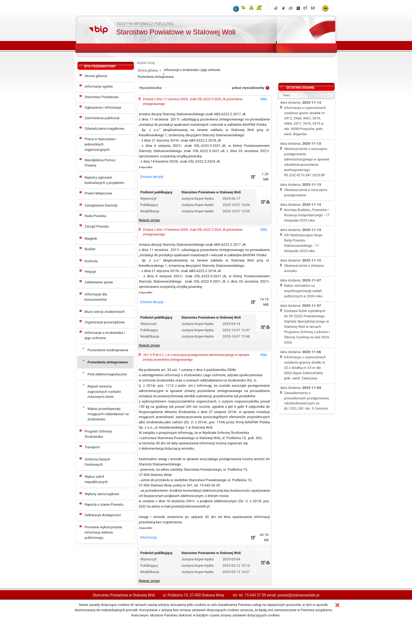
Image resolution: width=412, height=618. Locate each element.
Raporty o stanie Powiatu (104, 504)
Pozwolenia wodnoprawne (107, 350)
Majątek (91, 238)
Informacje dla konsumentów (96, 297)
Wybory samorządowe (102, 494)
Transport (92, 447)
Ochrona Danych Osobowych (97, 461)
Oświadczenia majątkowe (104, 128)
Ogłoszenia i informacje (103, 107)
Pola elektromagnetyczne (107, 374)
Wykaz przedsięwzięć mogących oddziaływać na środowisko (108, 414)
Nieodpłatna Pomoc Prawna (100, 162)
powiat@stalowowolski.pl (298, 595)
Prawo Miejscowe (98, 193)
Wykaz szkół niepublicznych (96, 479)
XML (263, 99)
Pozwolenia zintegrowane (107, 362)
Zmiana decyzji (151, 177)
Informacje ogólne (99, 86)
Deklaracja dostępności (103, 515)
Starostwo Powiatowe (102, 97)
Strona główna (96, 76)
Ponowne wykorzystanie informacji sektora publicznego (103, 532)
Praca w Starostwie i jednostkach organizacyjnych (100, 144)
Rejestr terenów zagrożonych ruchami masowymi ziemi (104, 391)
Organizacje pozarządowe (105, 322)
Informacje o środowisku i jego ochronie (105, 335)
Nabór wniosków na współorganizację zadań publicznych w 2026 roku (303, 291)
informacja (148, 537)
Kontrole (91, 261)
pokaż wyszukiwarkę (248, 88)
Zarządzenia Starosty (101, 205)
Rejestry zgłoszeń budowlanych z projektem (104, 180)
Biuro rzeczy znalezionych (105, 312)
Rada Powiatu (95, 216)
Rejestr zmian (149, 220)
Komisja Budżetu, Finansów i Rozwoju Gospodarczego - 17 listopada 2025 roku (306, 215)
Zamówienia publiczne (102, 118)
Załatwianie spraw (99, 282)
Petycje (90, 272)
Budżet (90, 249)
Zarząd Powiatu (97, 226)
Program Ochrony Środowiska (98, 434)
